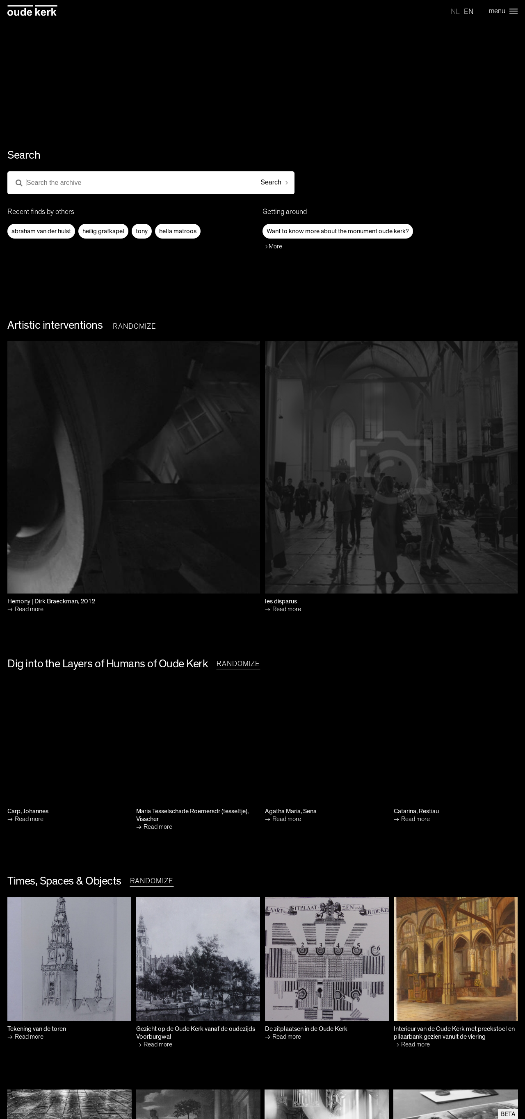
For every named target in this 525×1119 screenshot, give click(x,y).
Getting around (284, 212)
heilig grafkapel (103, 231)
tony (142, 231)
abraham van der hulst (41, 231)
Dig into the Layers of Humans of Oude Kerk (107, 664)
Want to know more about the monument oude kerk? (338, 231)
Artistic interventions (55, 325)
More (275, 246)
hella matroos (177, 231)
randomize (134, 326)
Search (270, 182)
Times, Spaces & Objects (64, 881)
